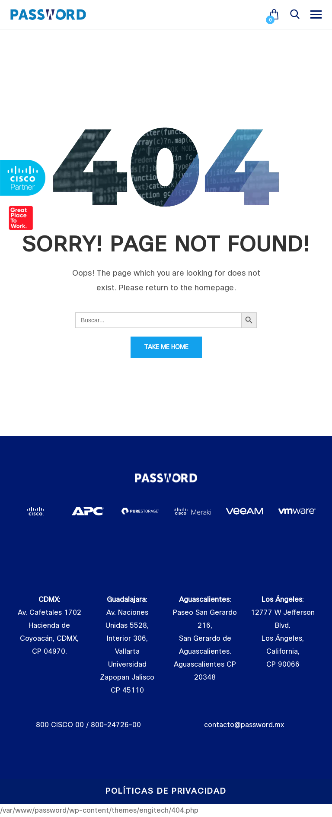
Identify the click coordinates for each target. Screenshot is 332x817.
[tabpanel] (36, 511)
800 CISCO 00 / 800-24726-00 (88, 725)
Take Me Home (166, 347)
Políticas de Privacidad (166, 791)
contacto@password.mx (244, 725)
